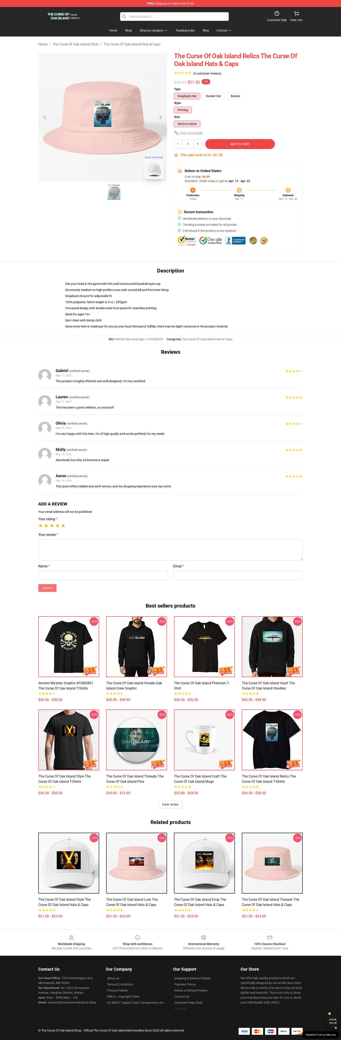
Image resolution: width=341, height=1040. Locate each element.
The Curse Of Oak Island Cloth (75, 44)
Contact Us (181, 996)
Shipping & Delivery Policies (192, 978)
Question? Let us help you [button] (321, 1034)
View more (170, 804)
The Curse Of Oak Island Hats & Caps (132, 44)
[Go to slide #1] (91, 192)
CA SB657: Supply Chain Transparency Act (135, 1002)
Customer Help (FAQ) (188, 1002)
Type (177, 89)
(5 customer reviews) (207, 73)
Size (177, 117)
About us (113, 978)
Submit (47, 588)
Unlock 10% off (333, 1021)
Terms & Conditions (120, 984)
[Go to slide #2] (114, 192)
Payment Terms (185, 984)
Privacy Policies (117, 990)
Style (177, 103)
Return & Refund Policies (190, 990)
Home (42, 44)
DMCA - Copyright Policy (123, 996)
